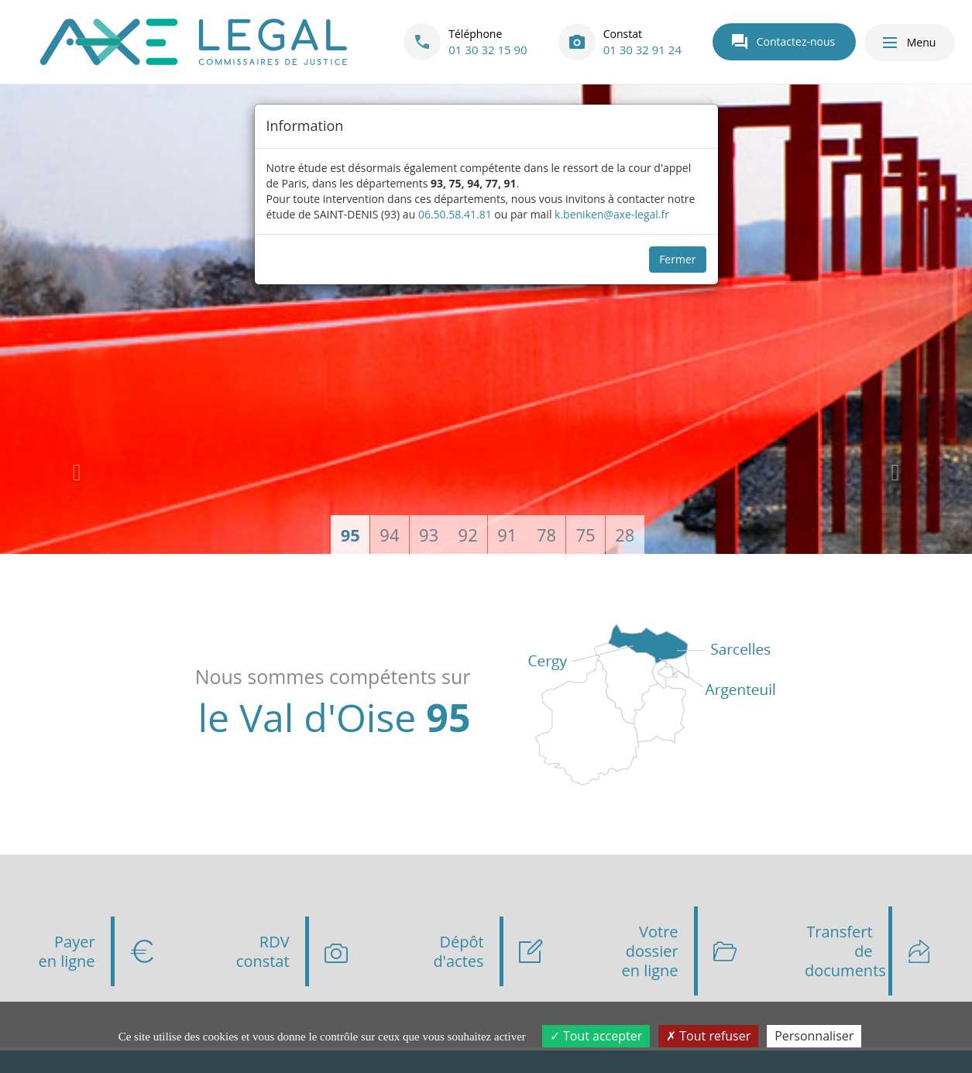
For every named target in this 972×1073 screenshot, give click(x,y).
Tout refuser (708, 1035)
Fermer (677, 259)
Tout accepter (596, 1035)
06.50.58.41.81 (455, 214)
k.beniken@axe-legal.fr (612, 214)
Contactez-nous (783, 42)
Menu (908, 42)
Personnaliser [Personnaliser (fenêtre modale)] (814, 1035)
